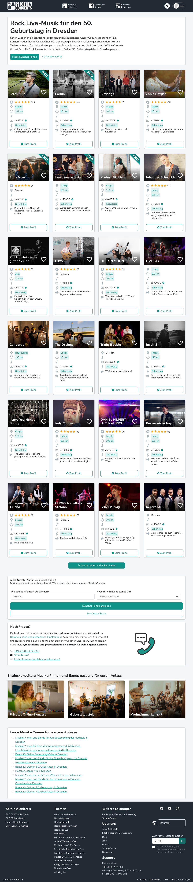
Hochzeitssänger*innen (65, 825)
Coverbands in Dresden (28, 783)
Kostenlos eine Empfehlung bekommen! (37, 659)
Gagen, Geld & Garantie (17, 822)
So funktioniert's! (52, 56)
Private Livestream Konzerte (68, 856)
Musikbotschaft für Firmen (67, 845)
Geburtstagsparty (62, 818)
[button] (178, 5)
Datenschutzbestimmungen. (170, 852)
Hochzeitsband (61, 822)
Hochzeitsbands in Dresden (31, 762)
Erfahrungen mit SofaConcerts (117, 832)
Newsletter (107, 852)
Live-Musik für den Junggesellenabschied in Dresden (45, 750)
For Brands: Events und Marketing (119, 814)
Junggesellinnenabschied (66, 864)
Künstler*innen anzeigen (96, 606)
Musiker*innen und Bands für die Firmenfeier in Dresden (47, 779)
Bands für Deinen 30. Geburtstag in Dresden (41, 787)
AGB (166, 879)
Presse (105, 844)
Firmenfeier (59, 833)
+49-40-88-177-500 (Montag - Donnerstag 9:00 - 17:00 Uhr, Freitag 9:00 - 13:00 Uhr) (122, 870)
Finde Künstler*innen (24, 57)
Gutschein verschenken (17, 825)
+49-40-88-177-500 (26, 651)
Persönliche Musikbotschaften (69, 849)
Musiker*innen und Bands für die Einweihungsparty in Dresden (51, 758)
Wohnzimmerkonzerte (65, 814)
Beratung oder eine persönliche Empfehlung (35, 637)
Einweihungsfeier (62, 868)
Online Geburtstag (63, 860)
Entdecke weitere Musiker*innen (96, 565)
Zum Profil (30, 144)
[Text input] (165, 841)
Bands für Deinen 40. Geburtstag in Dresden (41, 791)
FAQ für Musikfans (15, 818)
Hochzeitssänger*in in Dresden (33, 771)
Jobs (104, 840)
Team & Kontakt (110, 829)
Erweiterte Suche (97, 613)
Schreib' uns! (21, 655)
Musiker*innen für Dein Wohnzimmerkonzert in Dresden (47, 746)
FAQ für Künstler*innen (17, 814)
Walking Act (60, 872)
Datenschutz (155, 879)
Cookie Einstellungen (180, 879)
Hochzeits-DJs (61, 829)
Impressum (142, 879)
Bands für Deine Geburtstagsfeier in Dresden (41, 754)
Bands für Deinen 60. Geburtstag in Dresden (41, 767)
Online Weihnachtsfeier (65, 841)
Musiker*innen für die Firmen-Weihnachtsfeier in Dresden (48, 775)
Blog (104, 836)
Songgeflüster (109, 818)
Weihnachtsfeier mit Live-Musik (69, 837)
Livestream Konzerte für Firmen (69, 853)
